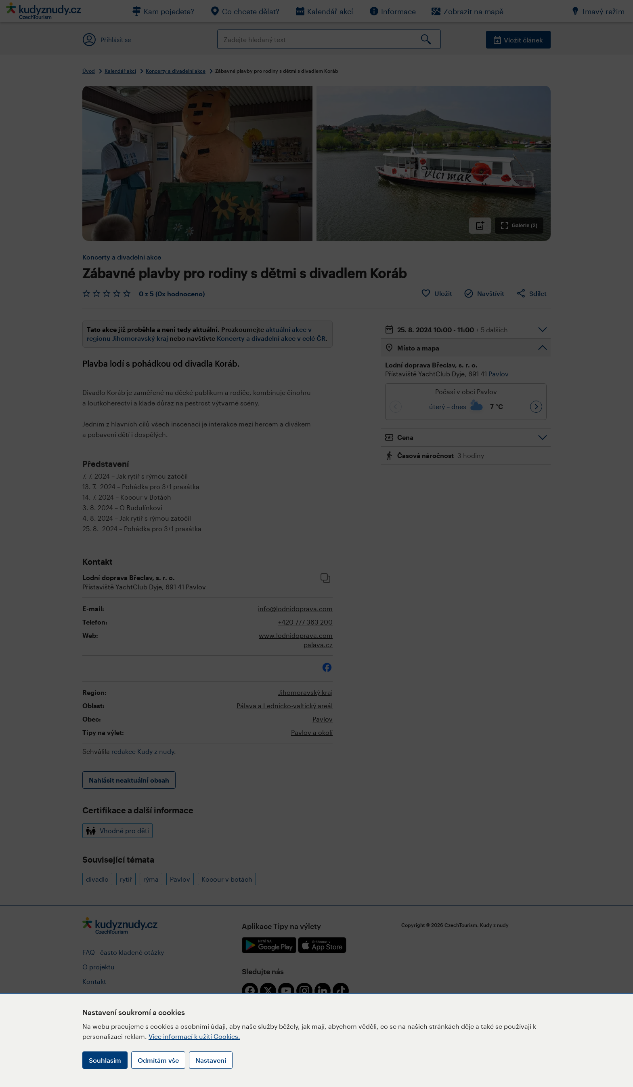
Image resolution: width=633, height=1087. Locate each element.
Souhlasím (105, 1060)
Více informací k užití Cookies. (194, 1036)
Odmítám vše (158, 1060)
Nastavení (210, 1060)
